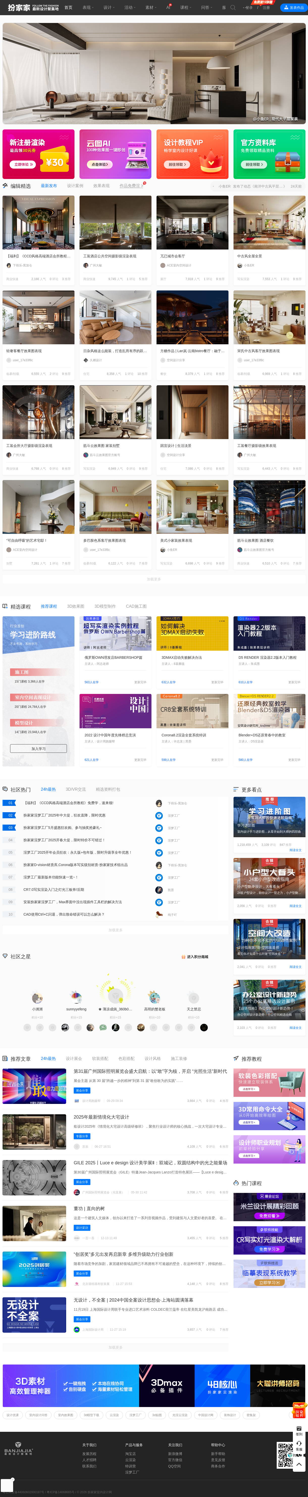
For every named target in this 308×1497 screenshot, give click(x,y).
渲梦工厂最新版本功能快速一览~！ (51, 877)
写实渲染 (243, 279)
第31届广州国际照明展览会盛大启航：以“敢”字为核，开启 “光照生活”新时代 (150, 1071)
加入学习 (39, 749)
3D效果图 (75, 606)
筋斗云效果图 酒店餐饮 (255, 540)
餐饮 (163, 374)
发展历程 (89, 1454)
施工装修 (179, 1058)
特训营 (130, 1466)
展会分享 (82, 1090)
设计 (108, 7)
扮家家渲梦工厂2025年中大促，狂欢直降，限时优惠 (64, 815)
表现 (87, 7)
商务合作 (218, 1466)
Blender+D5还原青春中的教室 (262, 735)
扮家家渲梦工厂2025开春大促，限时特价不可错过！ (64, 840)
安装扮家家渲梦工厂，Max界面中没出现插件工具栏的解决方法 (72, 902)
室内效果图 (65, 1415)
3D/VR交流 (76, 789)
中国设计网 (205, 1415)
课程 (184, 7)
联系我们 (89, 1466)
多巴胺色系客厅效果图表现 (104, 540)
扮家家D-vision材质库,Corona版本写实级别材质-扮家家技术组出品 (75, 865)
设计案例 (75, 186)
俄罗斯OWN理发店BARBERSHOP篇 (113, 657)
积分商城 (194, 956)
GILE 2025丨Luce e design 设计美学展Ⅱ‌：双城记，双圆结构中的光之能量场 (150, 1162)
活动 (128, 7)
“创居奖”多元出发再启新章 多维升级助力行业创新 (123, 1254)
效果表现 (101, 186)
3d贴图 (157, 1415)
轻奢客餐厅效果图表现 (24, 351)
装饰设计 (230, 1415)
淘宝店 (130, 1454)
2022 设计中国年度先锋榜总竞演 (110, 735)
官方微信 (175, 1460)
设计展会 (74, 1058)
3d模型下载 (91, 1415)
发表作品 (297, 8)
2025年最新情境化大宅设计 (101, 1117)
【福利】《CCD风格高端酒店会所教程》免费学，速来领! (40, 256)
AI (168, 7)
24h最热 (48, 789)
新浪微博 (175, 1454)
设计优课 (13, 1415)
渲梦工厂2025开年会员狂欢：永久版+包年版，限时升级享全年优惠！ (77, 852)
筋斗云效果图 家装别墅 (101, 446)
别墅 (9, 563)
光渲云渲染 (180, 1415)
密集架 (251, 1415)
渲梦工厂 (136, 1415)
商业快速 (12, 279)
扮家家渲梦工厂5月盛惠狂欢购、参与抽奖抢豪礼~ (62, 828)
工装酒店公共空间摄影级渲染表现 (109, 256)
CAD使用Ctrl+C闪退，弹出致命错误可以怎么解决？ (64, 914)
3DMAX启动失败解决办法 (182, 657)
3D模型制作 (105, 606)
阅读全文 (296, 850)
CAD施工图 (136, 606)
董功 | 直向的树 (89, 1208)
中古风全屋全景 (249, 256)
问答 (205, 7)
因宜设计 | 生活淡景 (175, 446)
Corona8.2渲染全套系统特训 (184, 735)
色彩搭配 (126, 1058)
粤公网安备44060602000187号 (23, 1492)
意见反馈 (218, 1460)
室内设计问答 (38, 1415)
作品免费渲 (131, 186)
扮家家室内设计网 (33, 7)
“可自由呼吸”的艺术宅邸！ (26, 540)
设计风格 (153, 1058)
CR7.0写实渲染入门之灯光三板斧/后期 (53, 890)
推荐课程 (49, 606)
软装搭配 (100, 1058)
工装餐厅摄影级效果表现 (256, 446)
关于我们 (89, 1445)
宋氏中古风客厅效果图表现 (258, 351)
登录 (249, 8)
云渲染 (114, 1415)
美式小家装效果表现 (176, 540)
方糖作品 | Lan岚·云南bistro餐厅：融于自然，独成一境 (194, 351)
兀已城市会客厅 (172, 256)
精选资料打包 (108, 789)
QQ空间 (174, 1466)
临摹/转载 (12, 374)
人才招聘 (89, 1460)
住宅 (86, 374)
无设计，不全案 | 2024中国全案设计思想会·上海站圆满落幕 (133, 1300)
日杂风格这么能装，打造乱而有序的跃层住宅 (117, 351)
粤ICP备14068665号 (60, 1492)
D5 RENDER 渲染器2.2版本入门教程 (268, 657)
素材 (149, 7)
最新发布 (49, 186)
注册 (266, 8)
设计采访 (82, 1228)
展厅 (163, 279)
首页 (68, 7)
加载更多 (154, 579)
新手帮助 (218, 1454)
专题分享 (82, 1136)
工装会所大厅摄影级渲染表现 (29, 446)
